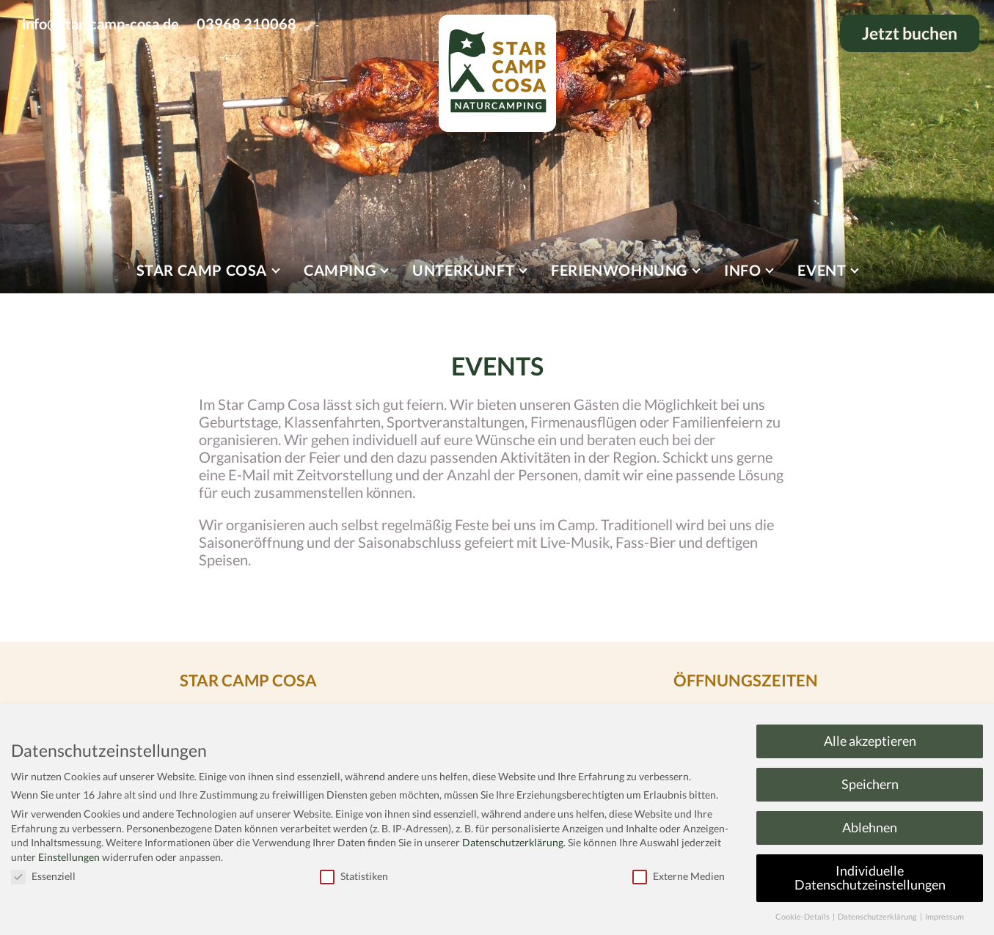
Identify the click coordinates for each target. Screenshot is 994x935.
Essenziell (43, 876)
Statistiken (354, 876)
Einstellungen (69, 857)
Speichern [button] (870, 784)
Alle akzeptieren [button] (870, 741)
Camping (340, 270)
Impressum (944, 916)
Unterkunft (463, 270)
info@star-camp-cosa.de (100, 23)
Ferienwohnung (619, 270)
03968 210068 (246, 23)
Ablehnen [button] (869, 827)
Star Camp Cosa (201, 270)
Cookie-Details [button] (803, 916)
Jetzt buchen (909, 33)
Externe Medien (678, 876)
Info (742, 270)
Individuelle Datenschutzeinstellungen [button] (870, 878)
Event (821, 270)
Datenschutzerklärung (512, 842)
